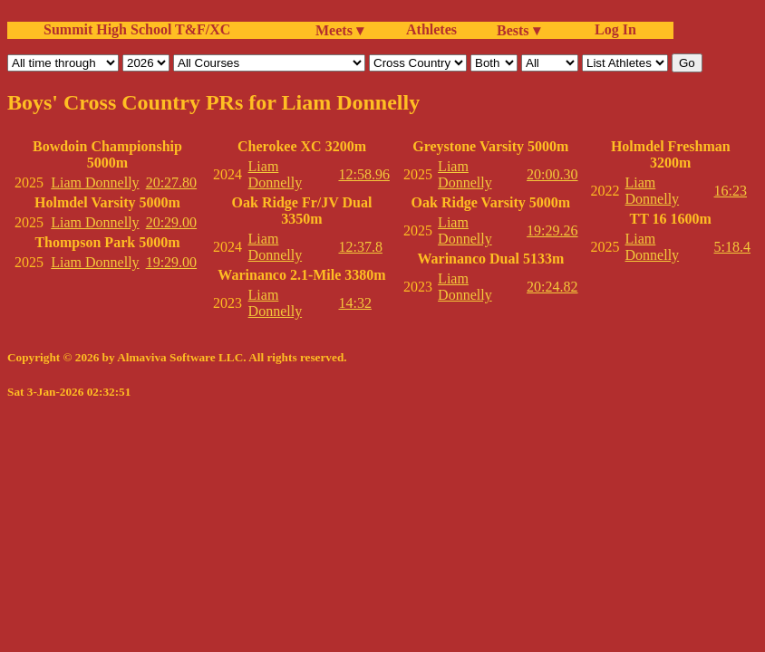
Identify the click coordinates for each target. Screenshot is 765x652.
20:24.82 (552, 286)
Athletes (431, 29)
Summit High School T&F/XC (137, 29)
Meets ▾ (339, 30)
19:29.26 (552, 230)
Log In (611, 29)
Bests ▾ (518, 30)
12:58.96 (363, 174)
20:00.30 (552, 174)
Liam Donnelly (95, 182)
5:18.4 (732, 246)
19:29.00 (171, 262)
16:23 (730, 190)
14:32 (354, 303)
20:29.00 (171, 222)
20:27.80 (171, 182)
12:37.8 (360, 246)
